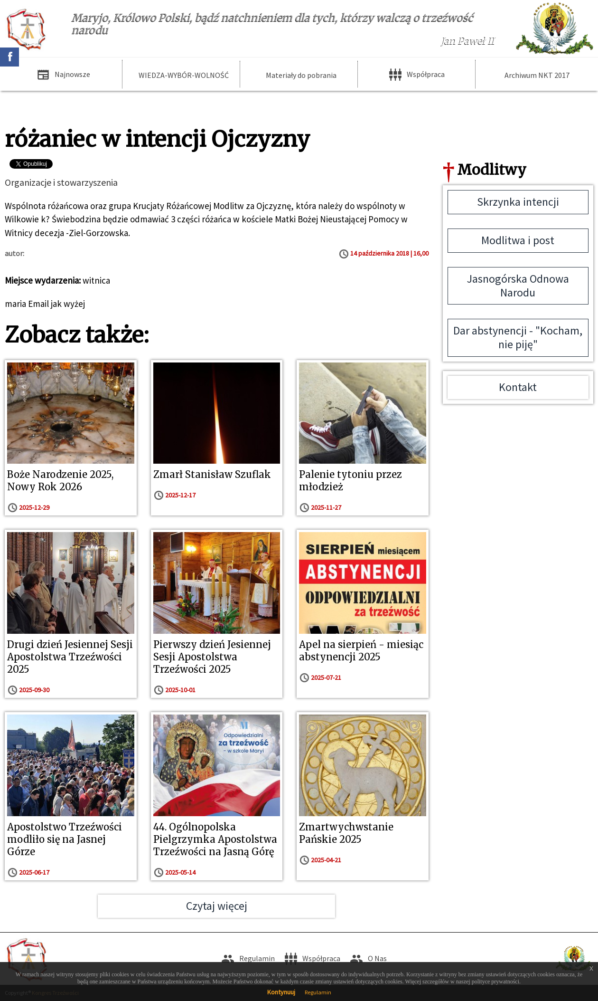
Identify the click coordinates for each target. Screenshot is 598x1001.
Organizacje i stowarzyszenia (61, 182)
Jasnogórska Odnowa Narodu (518, 285)
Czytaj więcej (216, 905)
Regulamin (318, 992)
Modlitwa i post (517, 240)
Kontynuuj (281, 992)
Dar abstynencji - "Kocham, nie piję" (517, 337)
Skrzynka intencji (518, 201)
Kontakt (518, 387)
